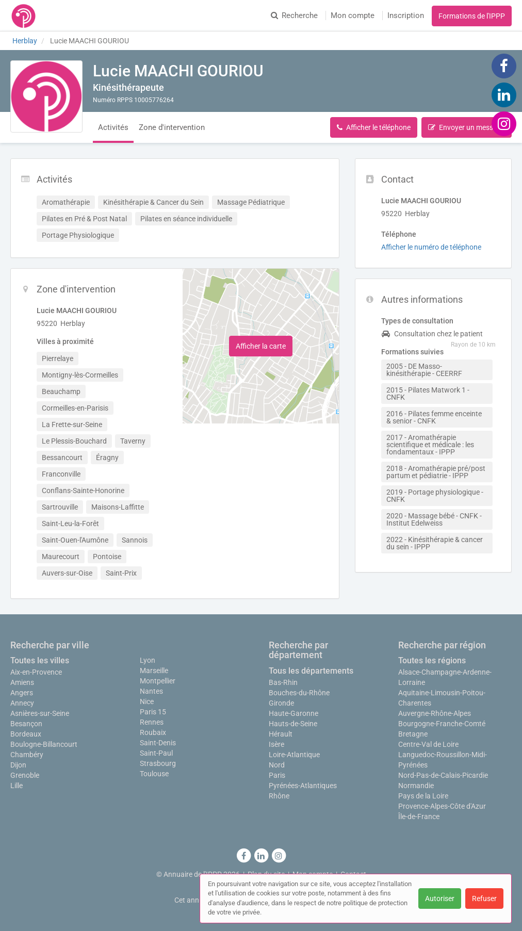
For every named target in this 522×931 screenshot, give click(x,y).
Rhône (279, 796)
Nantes (151, 691)
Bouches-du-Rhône (299, 693)
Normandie (416, 785)
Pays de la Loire (423, 796)
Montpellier (157, 681)
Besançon (26, 724)
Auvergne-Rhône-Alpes (434, 713)
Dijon (18, 765)
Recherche (294, 15)
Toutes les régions (432, 660)
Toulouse (154, 774)
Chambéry (26, 754)
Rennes (152, 722)
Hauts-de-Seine (293, 724)
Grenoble (24, 775)
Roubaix (153, 732)
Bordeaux (25, 734)
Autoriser (439, 898)
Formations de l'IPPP (471, 16)
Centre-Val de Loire (428, 744)
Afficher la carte (261, 346)
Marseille (154, 670)
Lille (16, 785)
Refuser (484, 898)
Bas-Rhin (283, 682)
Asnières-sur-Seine (39, 713)
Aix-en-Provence (36, 672)
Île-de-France (418, 816)
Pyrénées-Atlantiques (303, 785)
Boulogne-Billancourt (43, 744)
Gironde (281, 703)
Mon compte (352, 15)
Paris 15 (153, 712)
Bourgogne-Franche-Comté (441, 724)
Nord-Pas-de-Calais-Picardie (443, 775)
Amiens (22, 682)
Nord (277, 765)
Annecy (22, 703)
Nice (147, 701)
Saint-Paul (156, 753)
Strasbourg (158, 763)
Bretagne (413, 734)
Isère (276, 744)
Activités (113, 127)
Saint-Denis (158, 743)
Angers (21, 693)
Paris (277, 775)
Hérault (280, 734)
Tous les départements (311, 671)
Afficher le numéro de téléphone (431, 247)
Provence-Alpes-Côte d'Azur (442, 806)
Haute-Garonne (293, 713)
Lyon (147, 660)
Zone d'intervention (172, 127)
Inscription (405, 15)
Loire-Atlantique (294, 754)
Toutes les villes (39, 660)
